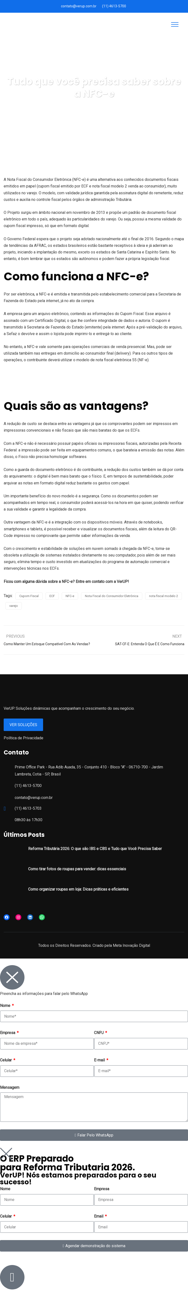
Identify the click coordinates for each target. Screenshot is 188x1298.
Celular (6, 1060)
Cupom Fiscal (29, 596)
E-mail (100, 1060)
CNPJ (99, 1032)
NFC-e (70, 596)
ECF (52, 596)
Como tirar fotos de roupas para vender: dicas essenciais (77, 869)
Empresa (8, 1032)
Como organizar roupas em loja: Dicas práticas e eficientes (78, 889)
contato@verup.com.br (78, 6)
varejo (13, 606)
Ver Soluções (23, 724)
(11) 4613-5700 (114, 6)
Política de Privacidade (23, 738)
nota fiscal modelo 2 (163, 596)
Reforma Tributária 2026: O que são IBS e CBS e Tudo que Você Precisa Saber (95, 848)
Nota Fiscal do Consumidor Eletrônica (111, 596)
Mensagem (9, 1087)
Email (99, 1216)
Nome (5, 1005)
